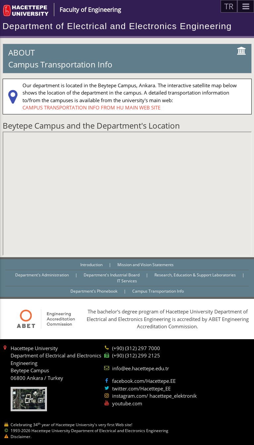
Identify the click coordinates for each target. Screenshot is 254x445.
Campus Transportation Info (158, 291)
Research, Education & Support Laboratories (195, 275)
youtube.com (127, 403)
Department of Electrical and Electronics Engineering (117, 26)
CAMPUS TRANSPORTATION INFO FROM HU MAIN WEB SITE (91, 107)
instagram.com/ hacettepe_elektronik (154, 395)
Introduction (92, 264)
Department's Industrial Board (112, 275)
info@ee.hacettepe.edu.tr (140, 368)
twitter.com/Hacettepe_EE (141, 388)
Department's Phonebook (94, 291)
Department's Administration (42, 275)
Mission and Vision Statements (145, 264)
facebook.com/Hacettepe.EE (144, 381)
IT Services (127, 281)
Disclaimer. (21, 436)
